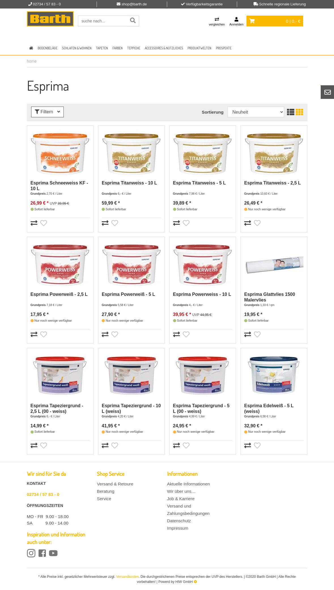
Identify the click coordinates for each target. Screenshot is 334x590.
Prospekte (223, 48)
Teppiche (133, 48)
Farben (117, 48)
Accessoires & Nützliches (164, 48)
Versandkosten (127, 577)
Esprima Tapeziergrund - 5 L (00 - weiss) (201, 408)
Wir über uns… (181, 491)
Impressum (177, 528)
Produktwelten (199, 48)
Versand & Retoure (115, 483)
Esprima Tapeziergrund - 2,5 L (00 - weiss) (57, 408)
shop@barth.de (134, 4)
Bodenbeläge (48, 48)
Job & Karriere (181, 498)
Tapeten (102, 48)
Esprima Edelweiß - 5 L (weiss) (268, 408)
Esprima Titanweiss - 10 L (129, 183)
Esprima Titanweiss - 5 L (199, 183)
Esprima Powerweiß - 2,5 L (59, 294)
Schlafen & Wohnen (77, 48)
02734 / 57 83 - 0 (43, 494)
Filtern (47, 111)
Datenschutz (179, 520)
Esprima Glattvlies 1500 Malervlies (269, 297)
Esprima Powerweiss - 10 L (202, 294)
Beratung (105, 491)
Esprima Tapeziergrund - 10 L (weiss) (131, 408)
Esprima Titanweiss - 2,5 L (272, 183)
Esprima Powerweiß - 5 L (128, 294)
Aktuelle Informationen (188, 483)
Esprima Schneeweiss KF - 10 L (59, 186)
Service (104, 498)
